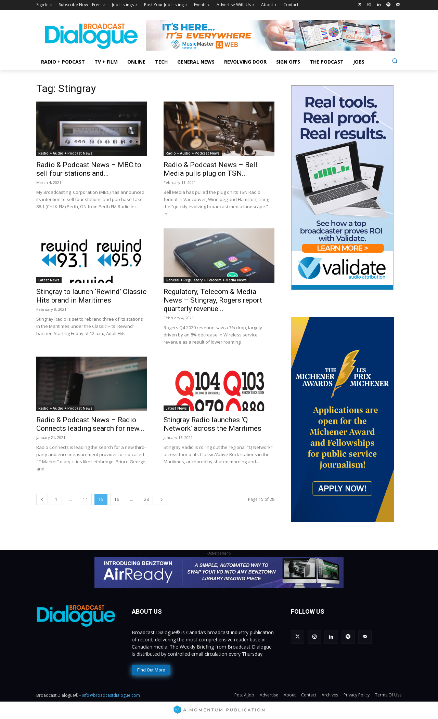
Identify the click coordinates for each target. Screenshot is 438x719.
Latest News (49, 280)
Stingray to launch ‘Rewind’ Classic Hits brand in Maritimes (91, 296)
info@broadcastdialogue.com (111, 695)
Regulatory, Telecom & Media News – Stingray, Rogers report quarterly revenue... (213, 300)
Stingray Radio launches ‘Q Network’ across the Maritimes (212, 424)
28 (146, 499)
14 (85, 499)
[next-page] (161, 499)
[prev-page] (42, 499)
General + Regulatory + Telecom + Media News (206, 280)
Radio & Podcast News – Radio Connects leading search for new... (90, 424)
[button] (395, 61)
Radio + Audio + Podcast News (65, 153)
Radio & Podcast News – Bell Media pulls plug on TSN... (210, 169)
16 (116, 499)
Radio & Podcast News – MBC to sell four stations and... (88, 169)
